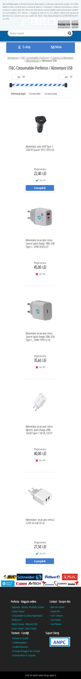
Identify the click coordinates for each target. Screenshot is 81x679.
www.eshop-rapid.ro (47, 675)
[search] (68, 34)
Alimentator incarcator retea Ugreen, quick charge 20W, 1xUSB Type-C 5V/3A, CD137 (39, 429)
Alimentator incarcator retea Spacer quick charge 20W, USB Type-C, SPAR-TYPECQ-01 (40, 336)
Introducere (13, 58)
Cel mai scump (50, 93)
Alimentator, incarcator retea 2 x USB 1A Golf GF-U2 (40, 521)
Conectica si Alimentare (62, 58)
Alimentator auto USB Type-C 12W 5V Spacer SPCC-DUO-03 (40, 148)
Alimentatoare (33, 61)
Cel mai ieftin (34, 93)
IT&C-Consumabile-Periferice (35, 58)
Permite (75, 24)
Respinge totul (64, 24)
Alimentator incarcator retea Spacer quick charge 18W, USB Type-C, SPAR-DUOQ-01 (40, 242)
